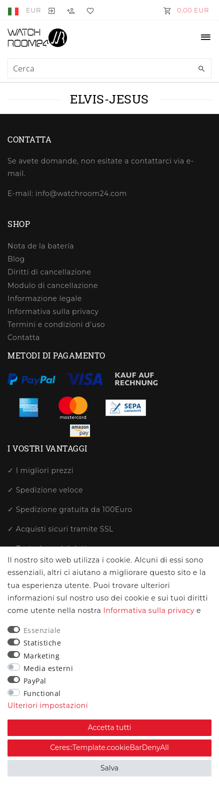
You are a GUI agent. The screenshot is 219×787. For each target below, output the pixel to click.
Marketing (42, 655)
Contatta (24, 337)
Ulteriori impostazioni (48, 705)
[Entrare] (52, 10)
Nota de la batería (41, 246)
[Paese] (14, 10)
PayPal (35, 681)
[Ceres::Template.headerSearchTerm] (110, 68)
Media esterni (49, 668)
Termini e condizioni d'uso (56, 324)
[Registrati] (71, 10)
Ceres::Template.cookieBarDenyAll (109, 747)
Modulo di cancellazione (53, 285)
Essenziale (42, 630)
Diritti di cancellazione (49, 272)
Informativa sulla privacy (53, 311)
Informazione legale (45, 298)
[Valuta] (34, 10)
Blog (16, 259)
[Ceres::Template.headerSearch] (201, 69)
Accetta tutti (110, 727)
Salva (109, 768)
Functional (42, 693)
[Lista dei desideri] (88, 10)
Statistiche (43, 643)
